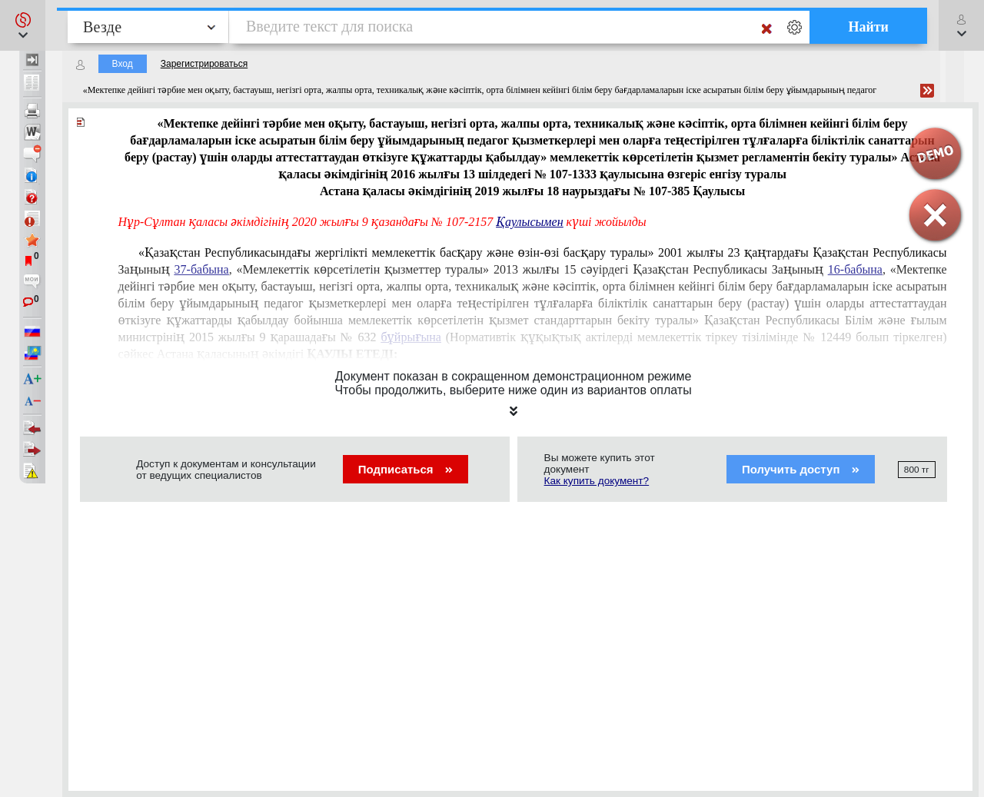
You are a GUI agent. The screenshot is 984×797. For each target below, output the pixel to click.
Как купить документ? (597, 481)
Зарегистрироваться (204, 63)
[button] (22, 25)
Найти (868, 27)
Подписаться (405, 469)
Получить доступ (800, 469)
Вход (122, 63)
